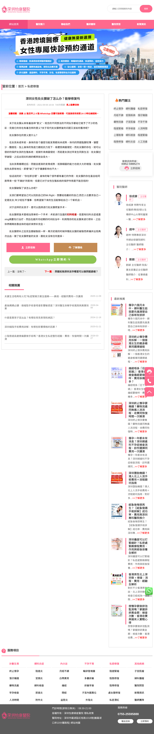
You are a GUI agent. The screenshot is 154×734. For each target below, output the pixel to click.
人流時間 (142, 128)
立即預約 (144, 721)
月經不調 (118, 115)
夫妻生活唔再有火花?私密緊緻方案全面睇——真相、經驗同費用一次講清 (44, 296)
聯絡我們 (65, 24)
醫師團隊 (90, 24)
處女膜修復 (114, 692)
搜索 (146, 9)
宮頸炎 (39, 678)
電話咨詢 (125, 721)
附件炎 (39, 700)
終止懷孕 (118, 108)
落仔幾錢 (142, 115)
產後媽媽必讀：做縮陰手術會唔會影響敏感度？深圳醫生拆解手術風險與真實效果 (47, 307)
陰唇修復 (118, 141)
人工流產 (142, 141)
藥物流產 (118, 122)
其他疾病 (139, 664)
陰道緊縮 (118, 128)
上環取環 (118, 135)
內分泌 (64, 664)
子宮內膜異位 (89, 692)
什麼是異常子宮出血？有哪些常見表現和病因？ (30, 317)
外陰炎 (89, 700)
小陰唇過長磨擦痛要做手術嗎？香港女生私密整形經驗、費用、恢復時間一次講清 (47, 337)
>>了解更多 (139, 219)
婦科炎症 (130, 141)
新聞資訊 (141, 24)
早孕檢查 (130, 128)
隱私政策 (89, 713)
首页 (21, 86)
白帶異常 (64, 678)
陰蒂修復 (114, 685)
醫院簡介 (40, 24)
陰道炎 (39, 671)
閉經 (64, 692)
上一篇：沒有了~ (17, 271)
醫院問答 (116, 24)
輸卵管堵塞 (89, 671)
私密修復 (33, 86)
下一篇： (49, 271)
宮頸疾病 (130, 115)
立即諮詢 (132, 168)
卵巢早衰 (89, 685)
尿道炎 (39, 692)
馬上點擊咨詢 (72, 105)
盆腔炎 (64, 700)
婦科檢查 (130, 135)
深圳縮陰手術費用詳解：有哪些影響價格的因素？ (31, 327)
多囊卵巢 (89, 678)
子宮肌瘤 (130, 122)
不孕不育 (142, 122)
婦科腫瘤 (130, 108)
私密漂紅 (114, 700)
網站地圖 (75, 723)
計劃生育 (14, 664)
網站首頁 (14, 24)
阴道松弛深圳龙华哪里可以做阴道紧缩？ (76, 271)
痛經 (64, 685)
